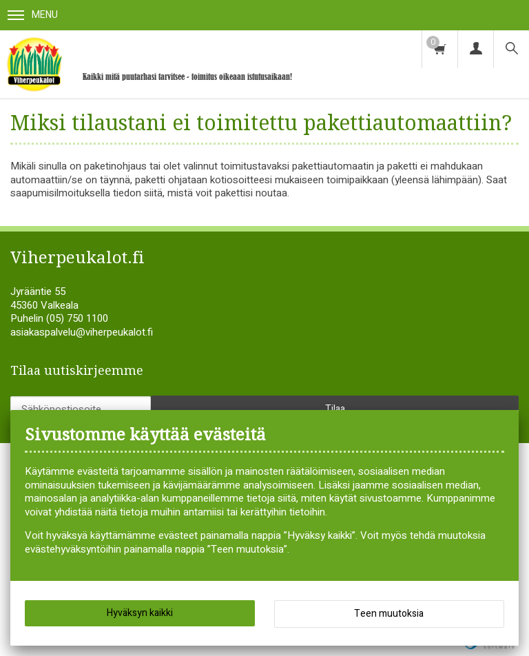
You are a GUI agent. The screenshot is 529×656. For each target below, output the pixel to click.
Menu (33, 15)
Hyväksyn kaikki (140, 613)
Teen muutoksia (389, 613)
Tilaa (335, 409)
